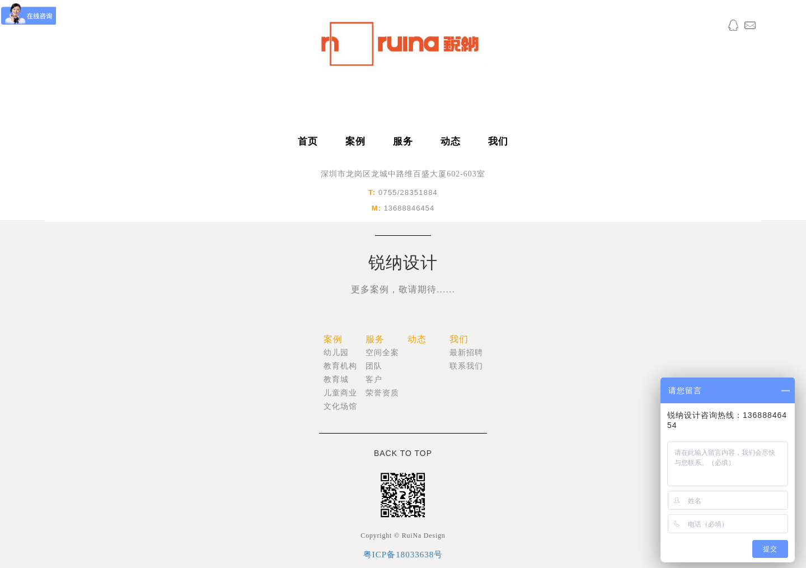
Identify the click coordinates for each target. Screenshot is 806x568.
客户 (373, 379)
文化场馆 (340, 406)
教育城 (336, 379)
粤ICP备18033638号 (403, 554)
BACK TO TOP (403, 453)
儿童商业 (340, 393)
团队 (373, 366)
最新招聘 (466, 352)
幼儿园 (336, 352)
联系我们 (466, 366)
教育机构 (340, 366)
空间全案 (382, 352)
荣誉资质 (382, 393)
